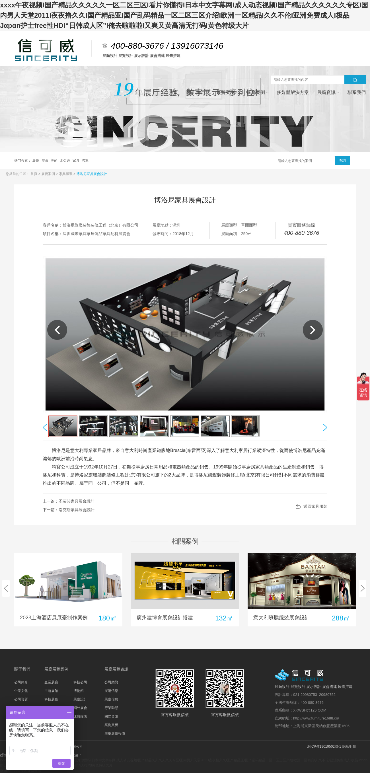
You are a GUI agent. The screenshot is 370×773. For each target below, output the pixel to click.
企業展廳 (51, 682)
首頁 (34, 174)
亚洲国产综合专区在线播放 (20, 770)
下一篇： (68, 509)
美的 (54, 161)
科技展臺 (51, 699)
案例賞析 (111, 725)
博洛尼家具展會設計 (91, 174)
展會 (45, 161)
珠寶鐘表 (80, 716)
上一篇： (68, 501)
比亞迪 (65, 161)
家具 (76, 161)
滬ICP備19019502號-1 (324, 747)
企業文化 (21, 691)
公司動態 (111, 682)
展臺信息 (111, 699)
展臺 (36, 161)
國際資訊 (111, 716)
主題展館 (51, 691)
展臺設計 (80, 699)
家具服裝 (66, 174)
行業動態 (111, 708)
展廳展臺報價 (114, 733)
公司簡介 (21, 682)
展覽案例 (48, 174)
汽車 (85, 161)
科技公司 (80, 682)
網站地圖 (349, 747)
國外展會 (80, 708)
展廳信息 (111, 691)
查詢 (342, 161)
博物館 (78, 691)
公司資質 (21, 699)
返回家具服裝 (315, 506)
